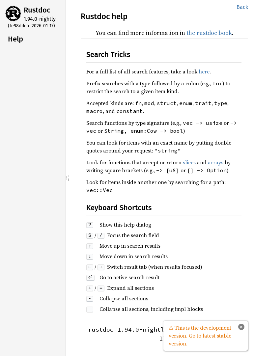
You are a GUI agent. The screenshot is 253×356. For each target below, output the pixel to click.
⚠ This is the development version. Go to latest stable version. (200, 335)
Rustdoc (37, 10)
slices (189, 162)
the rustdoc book (209, 33)
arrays (215, 162)
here (204, 71)
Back (242, 7)
